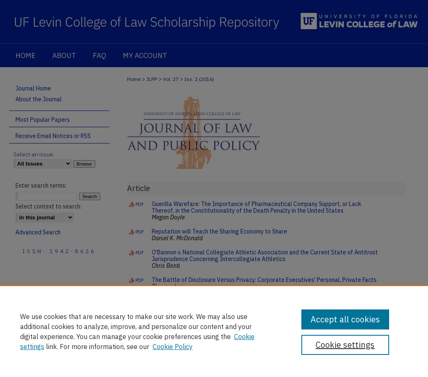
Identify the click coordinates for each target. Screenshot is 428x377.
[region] (214, 331)
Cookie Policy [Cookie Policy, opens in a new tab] (173, 346)
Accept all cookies (345, 319)
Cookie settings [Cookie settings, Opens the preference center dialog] (345, 344)
